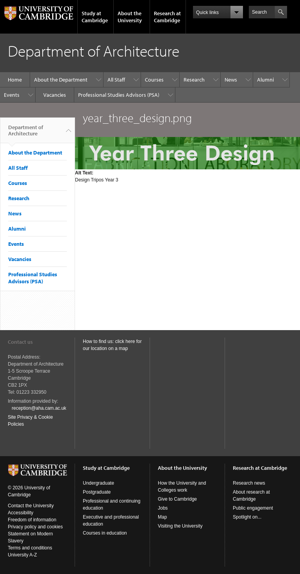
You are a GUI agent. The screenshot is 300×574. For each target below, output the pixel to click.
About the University (130, 17)
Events (12, 94)
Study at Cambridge (95, 17)
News (231, 79)
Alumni (265, 79)
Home (15, 79)
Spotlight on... (247, 517)
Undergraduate (98, 483)
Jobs (163, 508)
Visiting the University (180, 526)
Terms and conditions (30, 548)
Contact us (20, 341)
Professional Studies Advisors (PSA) (118, 94)
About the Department (61, 79)
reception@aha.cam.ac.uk (39, 408)
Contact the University (31, 505)
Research (194, 79)
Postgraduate (97, 492)
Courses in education (105, 533)
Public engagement (253, 508)
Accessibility (20, 512)
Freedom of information (32, 519)
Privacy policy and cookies (35, 527)
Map (162, 517)
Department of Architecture (25, 133)
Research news (249, 483)
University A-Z (22, 555)
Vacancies (54, 94)
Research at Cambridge (167, 17)
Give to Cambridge (177, 499)
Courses (154, 79)
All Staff (116, 79)
